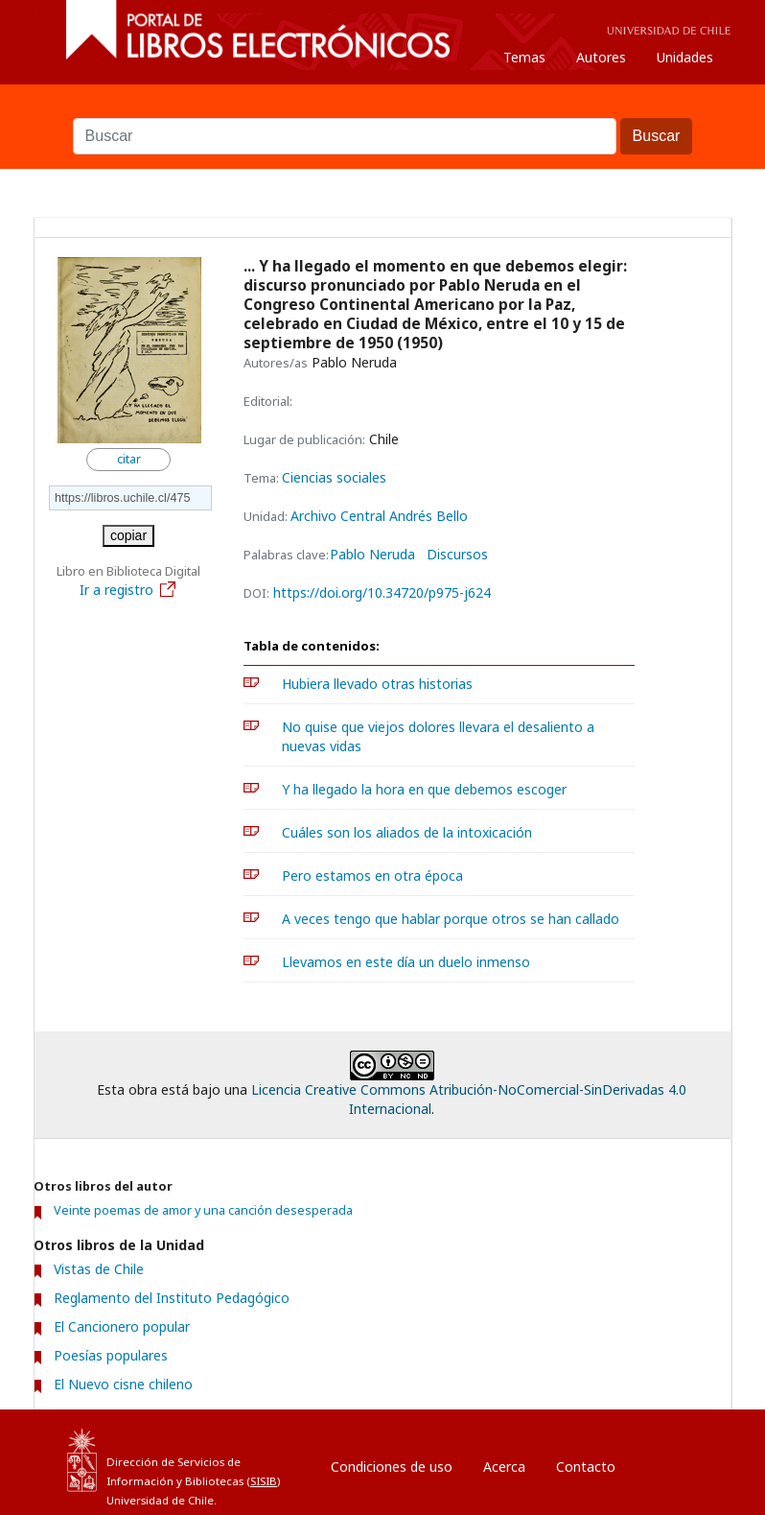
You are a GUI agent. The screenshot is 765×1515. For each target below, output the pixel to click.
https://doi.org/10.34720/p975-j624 (382, 592)
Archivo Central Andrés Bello (379, 516)
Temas (524, 57)
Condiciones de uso (391, 1466)
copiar (128, 535)
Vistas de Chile (99, 1269)
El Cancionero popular (122, 1326)
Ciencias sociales (334, 477)
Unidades (685, 57)
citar (129, 459)
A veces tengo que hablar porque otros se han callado (450, 919)
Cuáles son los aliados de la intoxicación (407, 832)
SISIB (263, 1481)
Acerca (504, 1466)
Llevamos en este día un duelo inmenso (406, 962)
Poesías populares (111, 1355)
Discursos (457, 554)
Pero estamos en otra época (372, 875)
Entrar (674, 1462)
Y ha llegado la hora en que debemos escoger (424, 789)
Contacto (585, 1466)
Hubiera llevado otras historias (377, 684)
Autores (601, 57)
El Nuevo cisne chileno (123, 1384)
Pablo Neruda (372, 554)
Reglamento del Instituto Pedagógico (172, 1298)
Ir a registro (128, 589)
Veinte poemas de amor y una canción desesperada (203, 1210)
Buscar (382, 108)
